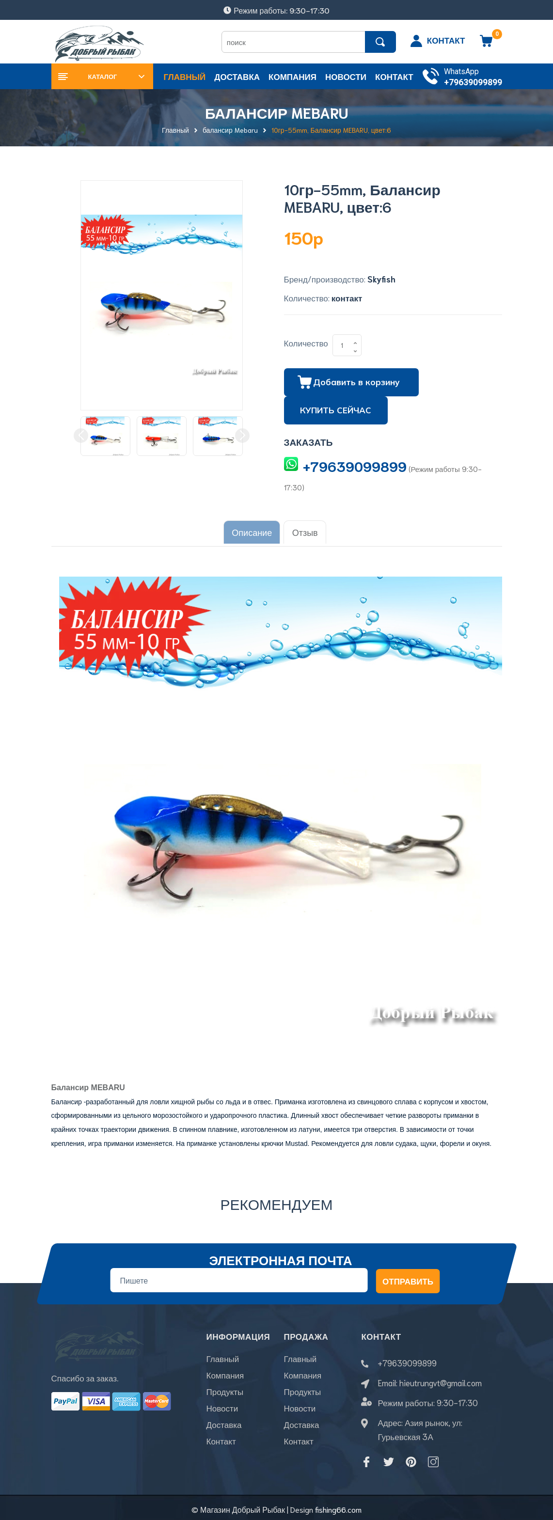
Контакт (221, 1442)
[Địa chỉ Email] (238, 1277)
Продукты (224, 1392)
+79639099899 (473, 82)
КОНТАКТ (446, 39)
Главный (222, 1359)
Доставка (223, 1425)
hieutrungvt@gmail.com (440, 1379)
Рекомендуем (277, 1200)
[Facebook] (366, 1458)
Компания (225, 1376)
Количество (306, 342)
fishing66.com (338, 1506)
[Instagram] (433, 1458)
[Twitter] (388, 1458)
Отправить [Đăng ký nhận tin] (407, 1277)
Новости (222, 1409)
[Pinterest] (411, 1458)
